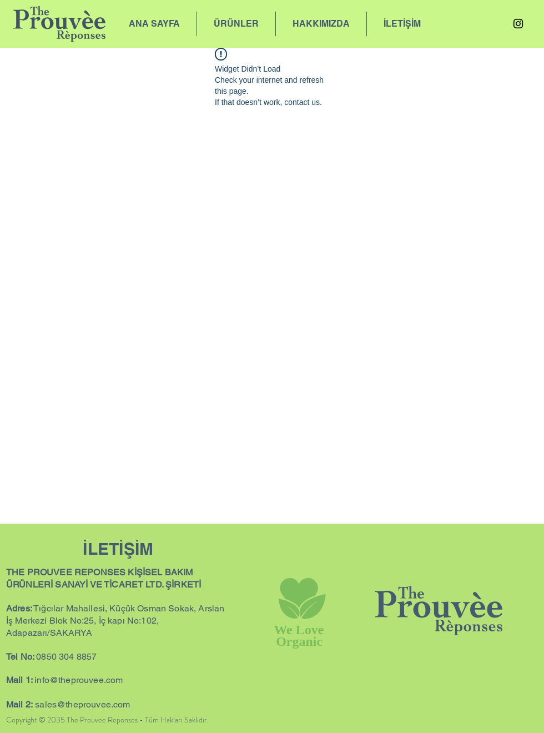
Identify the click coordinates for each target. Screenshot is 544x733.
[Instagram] (518, 23)
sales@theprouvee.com (82, 704)
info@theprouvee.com (78, 680)
